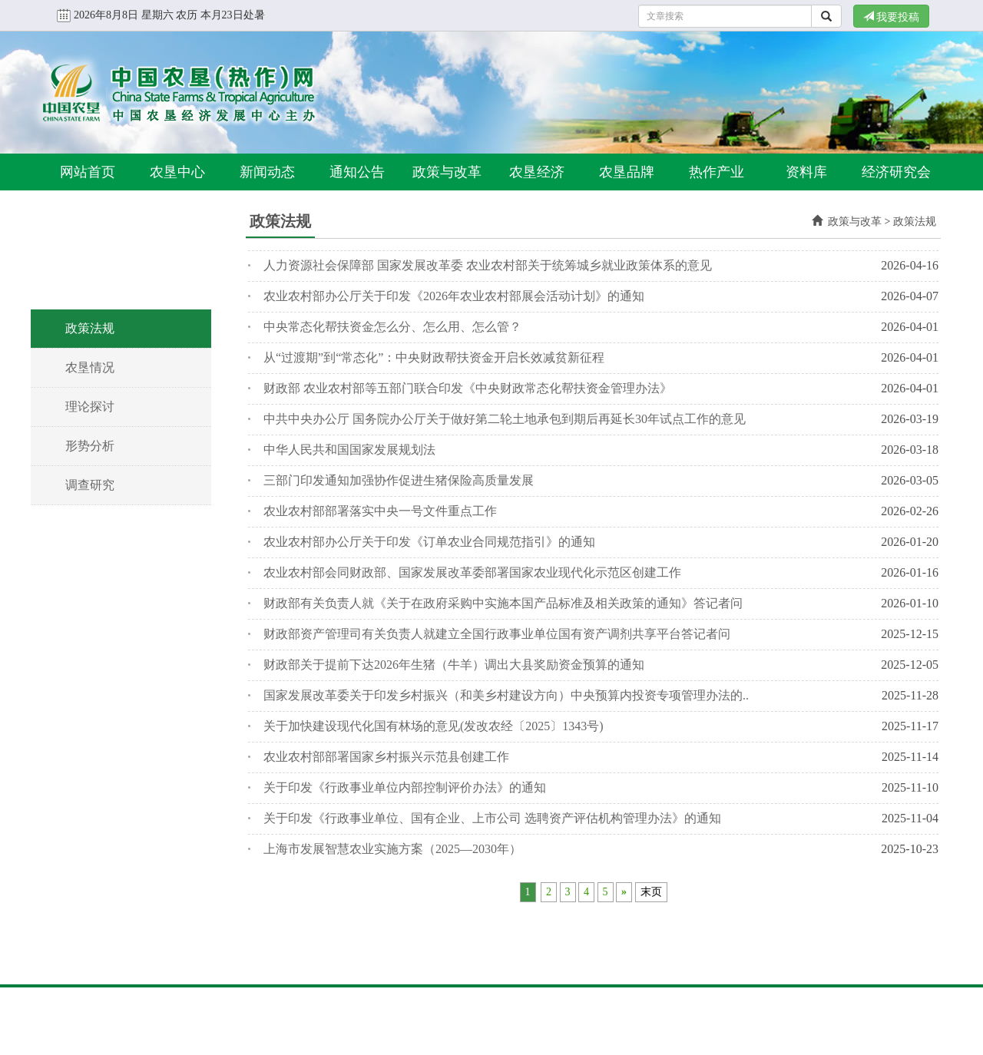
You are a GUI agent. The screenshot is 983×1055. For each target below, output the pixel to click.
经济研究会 (896, 172)
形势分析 (89, 445)
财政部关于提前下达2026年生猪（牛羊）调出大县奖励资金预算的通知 (453, 664)
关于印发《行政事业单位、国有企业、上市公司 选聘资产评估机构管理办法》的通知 (492, 818)
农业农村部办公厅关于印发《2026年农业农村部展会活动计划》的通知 (453, 296)
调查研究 (89, 484)
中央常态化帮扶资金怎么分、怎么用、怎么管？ (392, 326)
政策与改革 (447, 172)
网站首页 (87, 172)
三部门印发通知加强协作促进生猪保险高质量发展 (398, 480)
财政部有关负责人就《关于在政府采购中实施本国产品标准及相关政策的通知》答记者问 (503, 603)
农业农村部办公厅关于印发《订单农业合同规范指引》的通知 (429, 541)
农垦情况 (89, 367)
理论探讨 (89, 406)
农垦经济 (536, 172)
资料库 (806, 172)
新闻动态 (267, 172)
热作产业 (716, 172)
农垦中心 (177, 172)
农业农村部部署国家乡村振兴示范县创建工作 (386, 756)
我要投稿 (891, 17)
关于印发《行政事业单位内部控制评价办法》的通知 (404, 787)
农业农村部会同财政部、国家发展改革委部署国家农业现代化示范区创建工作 (472, 572)
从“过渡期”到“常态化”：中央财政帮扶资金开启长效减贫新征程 (433, 357)
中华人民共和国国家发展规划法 (349, 449)
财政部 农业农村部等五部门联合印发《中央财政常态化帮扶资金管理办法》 (467, 388)
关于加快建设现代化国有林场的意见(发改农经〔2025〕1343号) (433, 726)
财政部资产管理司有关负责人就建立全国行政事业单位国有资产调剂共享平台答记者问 (496, 633)
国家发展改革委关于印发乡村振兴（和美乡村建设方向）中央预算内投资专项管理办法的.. (506, 695)
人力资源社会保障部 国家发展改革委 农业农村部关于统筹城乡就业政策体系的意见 (487, 265)
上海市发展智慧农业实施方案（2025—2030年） (392, 848)
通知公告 (357, 172)
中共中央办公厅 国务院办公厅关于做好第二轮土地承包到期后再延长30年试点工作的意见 (504, 418)
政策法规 (89, 328)
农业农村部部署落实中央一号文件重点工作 (380, 511)
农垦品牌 (626, 172)
